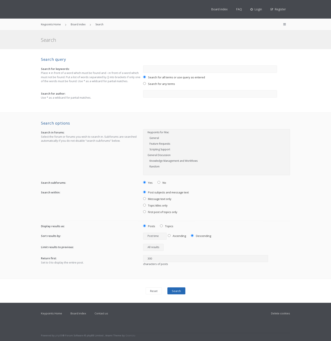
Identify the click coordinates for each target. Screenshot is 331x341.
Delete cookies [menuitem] (280, 313)
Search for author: (53, 93)
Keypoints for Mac (216, 132)
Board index (219, 9)
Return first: (49, 258)
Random (216, 166)
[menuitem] (256, 9)
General (216, 138)
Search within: (50, 192)
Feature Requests (216, 144)
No (161, 183)
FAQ (239, 9)
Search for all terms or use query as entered (174, 77)
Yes (148, 183)
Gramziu (130, 335)
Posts (149, 226)
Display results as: (53, 226)
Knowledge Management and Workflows (216, 161)
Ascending (177, 236)
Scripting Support (216, 149)
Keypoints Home (51, 313)
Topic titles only (155, 205)
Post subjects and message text (166, 192)
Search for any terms (159, 84)
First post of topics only (160, 212)
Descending (201, 236)
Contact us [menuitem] (101, 313)
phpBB (59, 335)
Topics (166, 226)
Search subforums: (53, 183)
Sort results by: (51, 236)
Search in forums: (52, 132)
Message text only (157, 199)
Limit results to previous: (57, 247)
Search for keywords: (55, 69)
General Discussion (216, 155)
